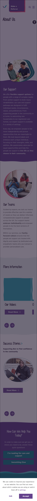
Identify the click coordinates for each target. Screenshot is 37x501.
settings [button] (23, 490)
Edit (10, 496)
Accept (26, 496)
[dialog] (18, 250)
